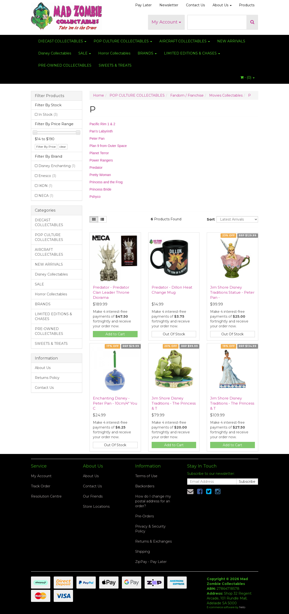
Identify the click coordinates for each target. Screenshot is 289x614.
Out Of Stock (174, 334)
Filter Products (49, 96)
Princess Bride (100, 189)
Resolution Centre (46, 496)
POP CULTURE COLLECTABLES (123, 41)
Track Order (40, 486)
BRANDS (147, 53)
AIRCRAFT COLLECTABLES (184, 41)
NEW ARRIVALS (231, 41)
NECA (45, 195)
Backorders (144, 486)
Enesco (47, 176)
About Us (222, 5)
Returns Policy (47, 378)
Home (98, 95)
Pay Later (143, 5)
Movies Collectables (226, 95)
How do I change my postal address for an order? (153, 501)
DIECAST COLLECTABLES (62, 41)
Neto (242, 607)
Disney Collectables (54, 53)
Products (246, 5)
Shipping (142, 551)
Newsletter (168, 5)
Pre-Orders (144, 516)
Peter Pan (96, 138)
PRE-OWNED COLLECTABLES (64, 65)
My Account (166, 22)
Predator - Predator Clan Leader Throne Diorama (111, 292)
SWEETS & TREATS (115, 65)
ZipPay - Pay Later (151, 562)
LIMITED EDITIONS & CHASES (192, 53)
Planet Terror (99, 153)
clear (62, 146)
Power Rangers (101, 160)
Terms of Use (146, 476)
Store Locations (96, 506)
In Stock (48, 114)
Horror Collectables (114, 53)
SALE (84, 53)
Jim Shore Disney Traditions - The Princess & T (174, 403)
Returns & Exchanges (153, 541)
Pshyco (95, 197)
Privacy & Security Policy (150, 528)
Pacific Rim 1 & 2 (102, 124)
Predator (96, 167)
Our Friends (93, 496)
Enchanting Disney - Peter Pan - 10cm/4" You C (115, 403)
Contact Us (195, 5)
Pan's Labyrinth (101, 131)
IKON (45, 186)
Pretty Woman (100, 175)
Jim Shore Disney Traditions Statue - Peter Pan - (232, 292)
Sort (210, 219)
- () (247, 77)
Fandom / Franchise (187, 95)
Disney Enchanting (56, 166)
